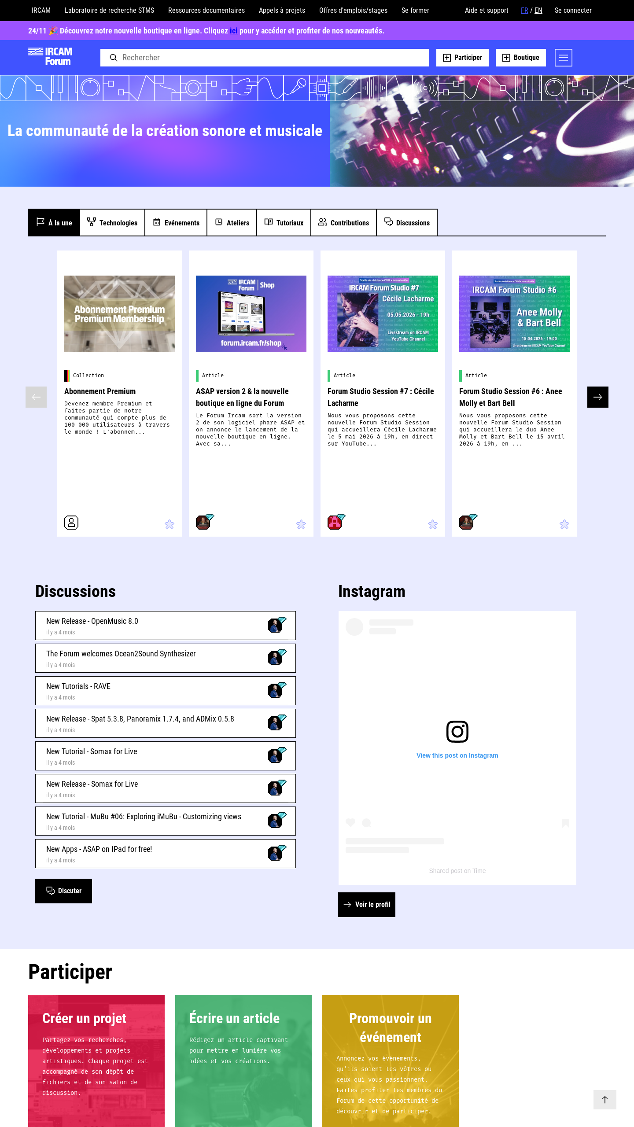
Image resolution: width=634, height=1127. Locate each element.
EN (538, 10)
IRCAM (41, 10)
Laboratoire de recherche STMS (109, 10)
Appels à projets (282, 10)
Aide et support (487, 10)
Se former (415, 10)
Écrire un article (234, 1018)
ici (234, 30)
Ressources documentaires (206, 10)
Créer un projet (84, 1018)
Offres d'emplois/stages (353, 10)
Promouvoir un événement (390, 1028)
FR (524, 10)
